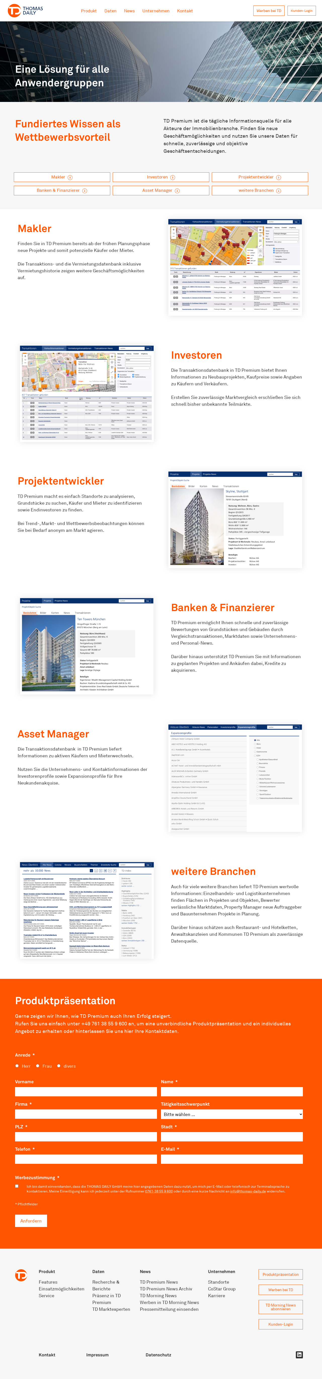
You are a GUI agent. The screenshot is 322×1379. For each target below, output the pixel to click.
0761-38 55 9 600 (159, 1191)
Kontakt (185, 10)
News (129, 10)
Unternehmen (156, 10)
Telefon (25, 1149)
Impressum (97, 1354)
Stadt (169, 1126)
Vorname (24, 1081)
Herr (26, 1066)
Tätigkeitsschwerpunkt (185, 1104)
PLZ (21, 1126)
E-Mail (170, 1149)
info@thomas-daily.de (248, 1191)
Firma (23, 1104)
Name (169, 1081)
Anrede (25, 1055)
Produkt (89, 10)
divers (70, 1066)
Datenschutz (158, 1354)
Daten (110, 10)
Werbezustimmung (37, 1177)
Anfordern (31, 1220)
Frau (47, 1066)
